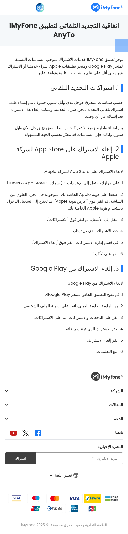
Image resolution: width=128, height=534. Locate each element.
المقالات (116, 405)
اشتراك (20, 458)
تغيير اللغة (64, 475)
